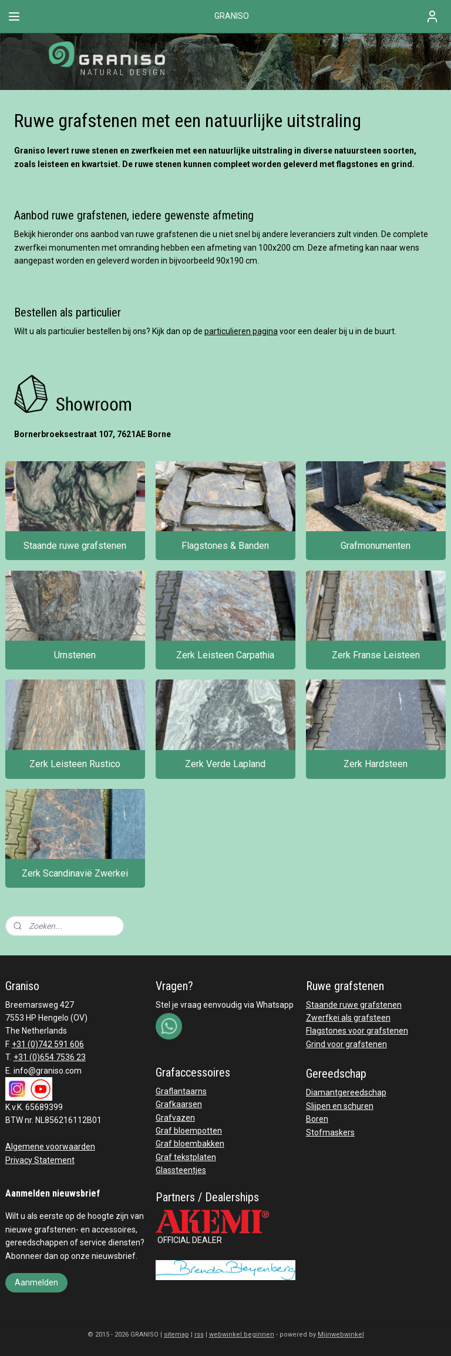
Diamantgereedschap (346, 1092)
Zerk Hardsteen (376, 764)
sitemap (176, 1334)
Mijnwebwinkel (341, 1334)
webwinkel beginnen (241, 1334)
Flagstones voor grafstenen (357, 1030)
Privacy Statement (40, 1160)
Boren (317, 1119)
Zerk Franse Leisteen (376, 655)
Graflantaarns (181, 1091)
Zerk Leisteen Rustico (74, 764)
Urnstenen (75, 655)
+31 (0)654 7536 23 (50, 1057)
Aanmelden (36, 1282)
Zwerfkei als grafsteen (348, 1017)
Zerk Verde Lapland (225, 764)
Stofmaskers (330, 1132)
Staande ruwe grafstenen (74, 545)
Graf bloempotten (189, 1130)
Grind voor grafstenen (346, 1044)
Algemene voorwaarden (50, 1146)
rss (199, 1334)
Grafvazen (175, 1117)
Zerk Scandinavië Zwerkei (75, 873)
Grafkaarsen (179, 1104)
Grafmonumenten (375, 545)
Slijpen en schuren (339, 1106)
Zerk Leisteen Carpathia (225, 655)
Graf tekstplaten (186, 1157)
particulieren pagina (241, 331)
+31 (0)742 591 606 (48, 1044)
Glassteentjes (181, 1170)
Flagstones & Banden (225, 545)
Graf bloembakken (190, 1143)
